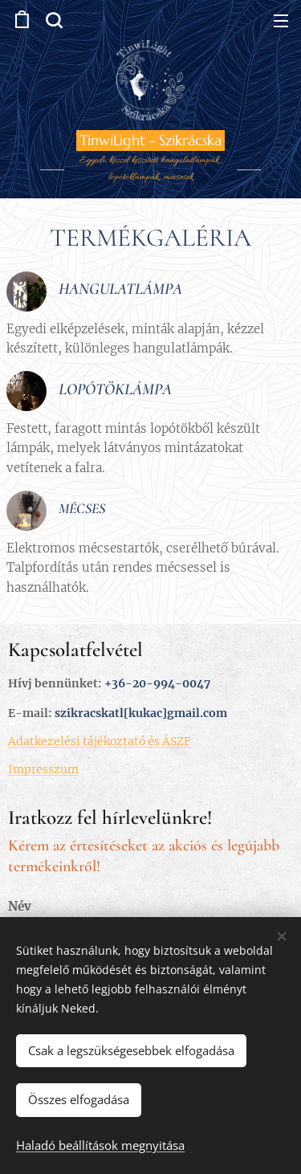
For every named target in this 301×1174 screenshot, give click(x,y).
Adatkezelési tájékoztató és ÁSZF (99, 741)
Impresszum (43, 769)
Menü (281, 21)
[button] (53, 20)
